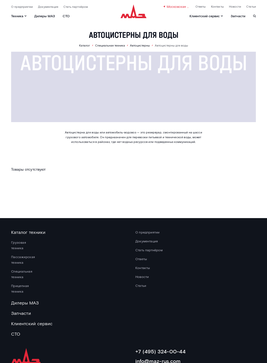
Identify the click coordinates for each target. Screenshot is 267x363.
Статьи (251, 6)
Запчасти (238, 16)
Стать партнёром (75, 6)
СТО (66, 16)
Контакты (217, 6)
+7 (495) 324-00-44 (160, 351)
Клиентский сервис (31, 323)
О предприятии (22, 6)
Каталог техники (28, 232)
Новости (235, 6)
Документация (48, 6)
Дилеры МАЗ (44, 16)
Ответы (200, 6)
